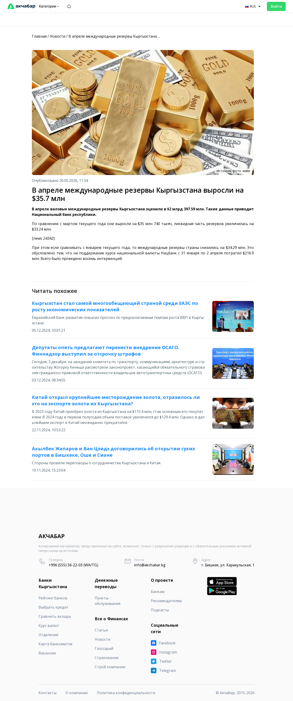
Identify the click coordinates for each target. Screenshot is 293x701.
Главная (39, 36)
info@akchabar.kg (150, 564)
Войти (276, 6)
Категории (49, 6)
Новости (57, 36)
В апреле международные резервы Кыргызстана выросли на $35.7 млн (132, 36)
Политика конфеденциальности (126, 692)
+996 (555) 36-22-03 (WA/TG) (73, 564)
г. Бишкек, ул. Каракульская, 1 (228, 564)
